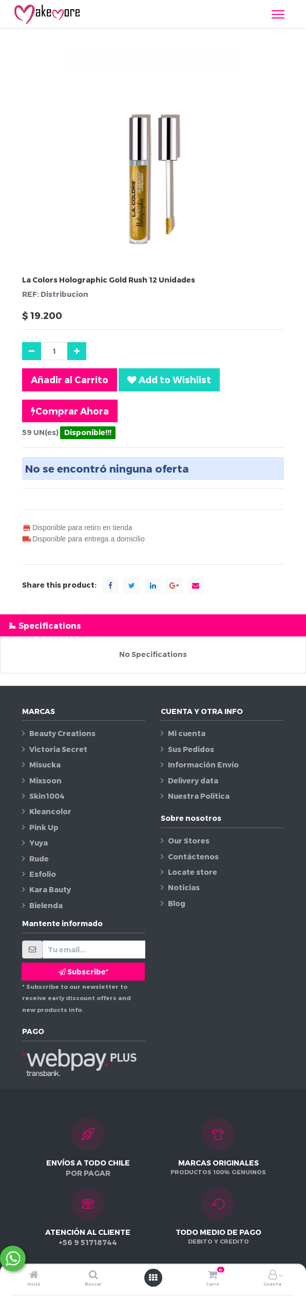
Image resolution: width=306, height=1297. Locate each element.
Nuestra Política (199, 796)
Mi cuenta (186, 733)
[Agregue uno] (76, 351)
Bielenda (46, 905)
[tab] (153, 625)
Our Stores (188, 840)
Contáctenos (193, 856)
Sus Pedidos (191, 749)
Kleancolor (50, 811)
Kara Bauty (50, 889)
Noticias (184, 887)
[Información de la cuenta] (273, 1275)
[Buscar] (93, 1275)
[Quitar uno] (31, 351)
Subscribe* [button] (83, 971)
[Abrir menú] (153, 1277)
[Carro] (212, 1275)
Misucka (45, 764)
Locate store (192, 872)
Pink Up (44, 827)
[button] (169, 379)
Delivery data (193, 780)
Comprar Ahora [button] (70, 411)
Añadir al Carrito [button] (69, 379)
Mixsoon (45, 780)
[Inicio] (34, 1275)
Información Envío (203, 764)
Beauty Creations (62, 733)
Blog (176, 903)
